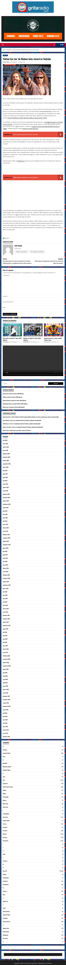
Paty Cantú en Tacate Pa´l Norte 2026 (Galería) (12, 339)
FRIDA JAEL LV (7, 342)
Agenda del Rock (49, 334)
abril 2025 (5, 481)
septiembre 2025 (7, 464)
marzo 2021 (5, 646)
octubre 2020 (6, 662)
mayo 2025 (5, 477)
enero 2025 (5, 491)
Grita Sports (5, 841)
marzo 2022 (5, 605)
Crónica (4, 790)
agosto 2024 (5, 507)
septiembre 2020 (7, 666)
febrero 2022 (6, 608)
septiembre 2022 (7, 585)
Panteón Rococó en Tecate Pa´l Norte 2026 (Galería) (14, 400)
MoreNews (41, 963)
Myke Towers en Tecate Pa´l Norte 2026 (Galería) (14, 407)
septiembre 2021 (6, 625)
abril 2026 (5, 440)
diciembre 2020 (6, 656)
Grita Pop (5, 837)
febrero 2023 (6, 568)
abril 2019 (5, 723)
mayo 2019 (5, 720)
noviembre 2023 (6, 538)
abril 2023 (5, 561)
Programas (5, 881)
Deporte (4, 800)
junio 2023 (5, 555)
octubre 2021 (6, 622)
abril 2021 (5, 642)
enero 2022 (5, 612)
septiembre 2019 (6, 706)
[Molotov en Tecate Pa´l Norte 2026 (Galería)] (33, 329)
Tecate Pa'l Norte (28, 334)
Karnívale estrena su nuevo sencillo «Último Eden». (53, 339)
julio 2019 (5, 713)
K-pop (4, 854)
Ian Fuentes (47, 342)
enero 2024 (5, 531)
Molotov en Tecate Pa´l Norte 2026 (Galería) (32, 339)
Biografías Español (7, 766)
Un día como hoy (6, 921)
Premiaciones (6, 878)
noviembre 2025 (6, 457)
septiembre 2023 (7, 544)
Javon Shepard (6, 420)
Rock (4, 894)
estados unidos (6, 820)
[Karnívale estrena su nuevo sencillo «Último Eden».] (53, 329)
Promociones (6, 884)
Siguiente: (48, 261)
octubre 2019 (6, 703)
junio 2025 (5, 474)
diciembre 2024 (6, 494)
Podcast (4, 874)
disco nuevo (5, 807)
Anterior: (18, 261)
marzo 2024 (5, 524)
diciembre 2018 (6, 736)
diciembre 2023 (6, 534)
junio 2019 (5, 716)
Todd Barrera (6, 424)
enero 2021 (5, 652)
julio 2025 (5, 470)
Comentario (6, 275)
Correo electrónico (8, 302)
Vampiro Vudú (6, 928)
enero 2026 (5, 450)
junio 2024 (5, 514)
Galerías (27, 332)
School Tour (5, 901)
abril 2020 (5, 683)
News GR (5, 55)
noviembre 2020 (6, 659)
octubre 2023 (6, 541)
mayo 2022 (5, 598)
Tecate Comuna (6, 911)
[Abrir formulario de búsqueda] (54, 44)
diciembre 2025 (6, 454)
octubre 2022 (6, 582)
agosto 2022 (5, 588)
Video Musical (6, 932)
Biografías (5, 763)
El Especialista (6, 814)
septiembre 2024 (7, 504)
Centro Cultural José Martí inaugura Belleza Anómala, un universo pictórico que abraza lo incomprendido (35, 417)
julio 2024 (5, 511)
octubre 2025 (6, 460)
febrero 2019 (6, 730)
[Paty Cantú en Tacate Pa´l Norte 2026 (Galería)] (12, 329)
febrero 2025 (6, 487)
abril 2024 (5, 521)
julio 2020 (5, 673)
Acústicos (5, 750)
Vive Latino (5, 938)
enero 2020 (5, 693)
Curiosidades (6, 797)
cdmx (4, 777)
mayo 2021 (5, 639)
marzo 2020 (5, 686)
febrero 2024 (6, 528)
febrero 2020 (6, 689)
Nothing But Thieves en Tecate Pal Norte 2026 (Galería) (15, 404)
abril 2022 (5, 602)
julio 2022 (5, 592)
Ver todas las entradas (37, 252)
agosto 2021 (5, 629)
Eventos (4, 824)
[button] (2, 44)
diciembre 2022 (6, 575)
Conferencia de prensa (8, 787)
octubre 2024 (6, 501)
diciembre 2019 (6, 696)
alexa (4, 756)
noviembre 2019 (6, 699)
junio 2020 (5, 676)
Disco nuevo (5, 804)
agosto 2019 (5, 710)
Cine (4, 780)
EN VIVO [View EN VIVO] (60, 44)
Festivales (5, 827)
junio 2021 (5, 635)
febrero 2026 (6, 447)
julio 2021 (5, 632)
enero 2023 (5, 571)
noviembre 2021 (6, 619)
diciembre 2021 (6, 615)
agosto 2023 (5, 548)
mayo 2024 (5, 518)
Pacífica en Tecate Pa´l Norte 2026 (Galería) (12, 397)
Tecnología (5, 918)
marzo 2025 (5, 484)
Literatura (5, 861)
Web (4, 307)
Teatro (4, 908)
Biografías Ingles (6, 770)
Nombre (5, 296)
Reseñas (5, 891)
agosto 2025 (5, 467)
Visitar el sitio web (21, 252)
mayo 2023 (5, 558)
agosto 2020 (5, 669)
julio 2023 (5, 551)
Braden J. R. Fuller (7, 427)
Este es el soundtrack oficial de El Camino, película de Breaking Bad (26, 420)
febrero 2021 (6, 649)
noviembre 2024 (6, 497)
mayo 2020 (5, 679)
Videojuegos (5, 935)
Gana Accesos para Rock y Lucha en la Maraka (20, 430)
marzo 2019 (5, 726)
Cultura (4, 793)
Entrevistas (5, 817)
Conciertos (5, 783)
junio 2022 (5, 595)
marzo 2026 (5, 443)
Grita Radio (6, 62)
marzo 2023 (5, 565)
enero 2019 (5, 733)
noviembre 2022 (6, 578)
